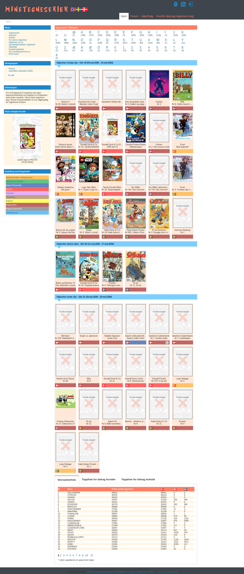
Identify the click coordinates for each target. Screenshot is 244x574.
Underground (12, 212)
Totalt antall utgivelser (122, 489)
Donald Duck (100, 572)
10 (86, 555)
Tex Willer (148, 572)
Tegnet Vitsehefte (14, 209)
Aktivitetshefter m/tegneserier (19, 177)
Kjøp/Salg (147, 16)
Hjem (124, 16)
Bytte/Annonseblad (14, 181)
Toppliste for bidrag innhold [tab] (138, 479)
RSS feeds (14, 54)
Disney (12, 68)
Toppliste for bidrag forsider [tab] (99, 479)
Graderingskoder (16, 49)
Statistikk (13, 47)
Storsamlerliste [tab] (67, 479)
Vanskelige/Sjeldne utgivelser (22, 44)
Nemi (132, 572)
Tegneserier (14, 33)
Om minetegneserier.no (19, 51)
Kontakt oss (172, 572)
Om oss (162, 572)
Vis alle (11, 75)
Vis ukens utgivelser (18, 40)
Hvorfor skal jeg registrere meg (175, 16)
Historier (12, 35)
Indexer (9, 201)
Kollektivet (121, 572)
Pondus (139, 572)
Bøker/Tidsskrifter (14, 185)
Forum (134, 16)
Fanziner (10, 193)
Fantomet (111, 572)
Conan (90, 572)
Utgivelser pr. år (16, 42)
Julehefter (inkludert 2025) (21, 71)
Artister (12, 37)
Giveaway (10, 197)
